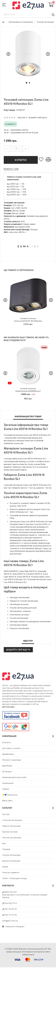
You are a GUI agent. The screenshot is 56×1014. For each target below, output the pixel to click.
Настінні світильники (11, 837)
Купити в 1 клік (11, 169)
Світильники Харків (18, 625)
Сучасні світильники (19, 618)
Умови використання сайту (14, 777)
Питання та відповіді (11, 760)
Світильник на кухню (19, 604)
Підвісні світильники (11, 826)
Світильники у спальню (20, 611)
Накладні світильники (19, 597)
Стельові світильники (12, 820)
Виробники (7, 766)
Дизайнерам (8, 754)
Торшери (6, 849)
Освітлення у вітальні (19, 615)
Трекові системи (9, 832)
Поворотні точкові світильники (24, 601)
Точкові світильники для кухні (23, 608)
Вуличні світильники (11, 861)
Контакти (6, 742)
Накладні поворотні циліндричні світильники (30, 621)
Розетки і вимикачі (10, 872)
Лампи (5, 867)
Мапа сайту (7, 801)
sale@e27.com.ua (10, 921)
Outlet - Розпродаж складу (14, 878)
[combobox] (28, 15)
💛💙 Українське (9, 795)
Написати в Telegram (13, 926)
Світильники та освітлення (21, 22)
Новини (5, 789)
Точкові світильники (46, 22)
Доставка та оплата (11, 748)
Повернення (7, 783)
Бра (4, 843)
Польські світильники (19, 628)
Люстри (5, 814)
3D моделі (7, 771)
